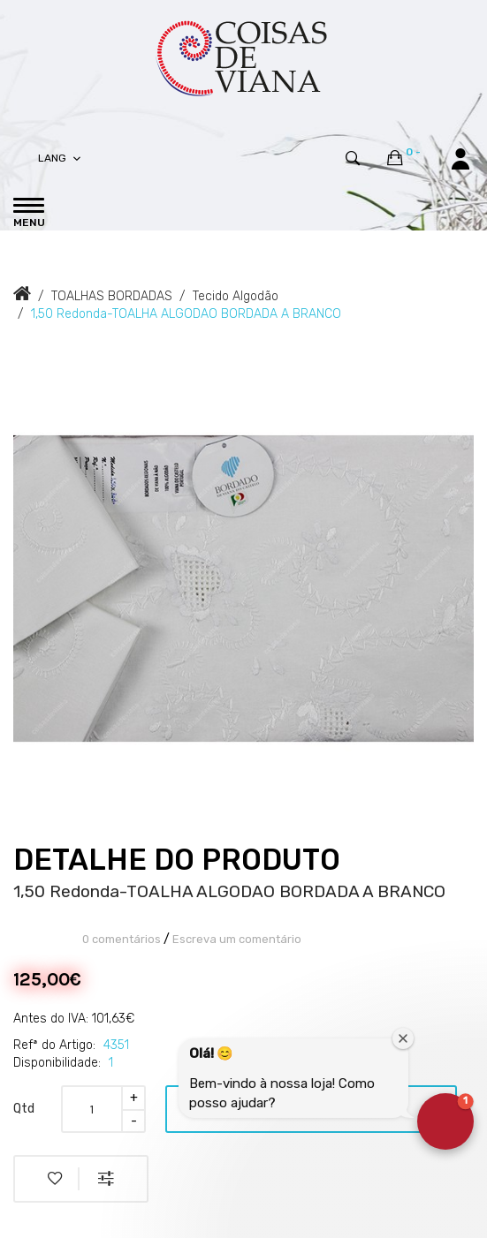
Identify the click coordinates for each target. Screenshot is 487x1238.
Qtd (23, 1108)
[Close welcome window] (403, 1038)
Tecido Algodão (235, 296)
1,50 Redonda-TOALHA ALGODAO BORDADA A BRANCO (186, 313)
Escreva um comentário (236, 939)
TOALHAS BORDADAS (111, 296)
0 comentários (121, 939)
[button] (445, 1121)
